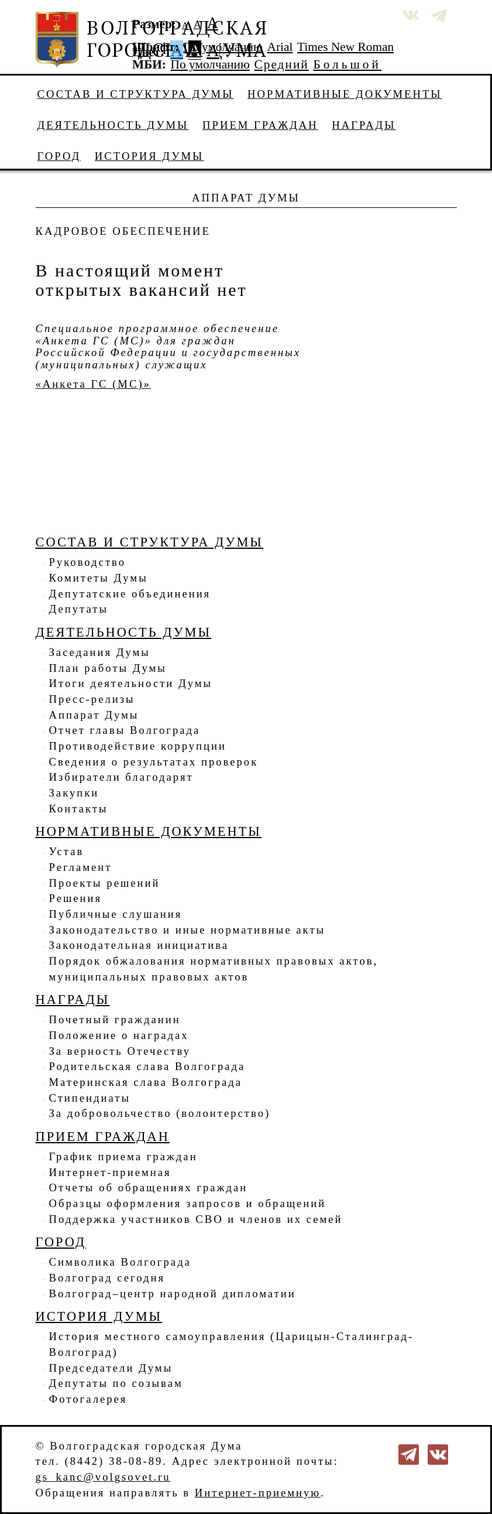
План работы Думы (108, 668)
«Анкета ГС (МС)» (93, 384)
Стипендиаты (90, 1098)
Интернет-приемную (258, 1492)
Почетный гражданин (115, 1019)
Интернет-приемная (110, 1172)
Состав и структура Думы (135, 94)
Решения (75, 898)
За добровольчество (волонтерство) (160, 1113)
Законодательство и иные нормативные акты (187, 930)
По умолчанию (223, 47)
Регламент (80, 867)
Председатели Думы (111, 1368)
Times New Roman (345, 47)
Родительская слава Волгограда (147, 1066)
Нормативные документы (344, 94)
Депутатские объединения (130, 593)
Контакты (78, 808)
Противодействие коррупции (138, 746)
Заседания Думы (99, 652)
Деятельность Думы (113, 125)
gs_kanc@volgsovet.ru (103, 1477)
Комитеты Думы (98, 578)
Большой (347, 64)
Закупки (74, 793)
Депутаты (78, 609)
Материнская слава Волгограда (145, 1082)
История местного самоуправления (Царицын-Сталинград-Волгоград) (231, 1344)
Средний (281, 64)
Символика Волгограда (120, 1262)
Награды (363, 125)
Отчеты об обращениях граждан (148, 1187)
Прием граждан (260, 125)
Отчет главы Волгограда (125, 730)
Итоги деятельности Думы (131, 683)
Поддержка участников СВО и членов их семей (196, 1219)
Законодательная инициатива (139, 945)
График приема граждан (123, 1156)
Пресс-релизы (92, 699)
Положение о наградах (119, 1035)
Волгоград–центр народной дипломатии (172, 1293)
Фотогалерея (88, 1399)
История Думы (149, 156)
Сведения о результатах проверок (154, 762)
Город (59, 156)
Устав (66, 851)
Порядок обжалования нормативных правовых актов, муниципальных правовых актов (214, 969)
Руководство (87, 562)
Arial (280, 47)
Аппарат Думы (94, 715)
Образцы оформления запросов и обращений (187, 1203)
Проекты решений (104, 883)
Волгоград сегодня (107, 1278)
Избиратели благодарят (121, 777)
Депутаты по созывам (116, 1383)
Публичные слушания (116, 914)
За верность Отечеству (120, 1051)
